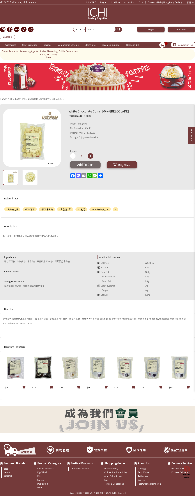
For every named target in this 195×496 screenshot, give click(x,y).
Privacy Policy (111, 468)
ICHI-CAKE (90, 2)
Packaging (42, 483)
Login (103, 2)
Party (39, 487)
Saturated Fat (106, 276)
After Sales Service (113, 476)
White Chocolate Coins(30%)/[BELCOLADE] (43, 98)
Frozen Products (10, 51)
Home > (4, 98)
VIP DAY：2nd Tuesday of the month (18, 2)
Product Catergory (49, 463)
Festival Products (82, 463)
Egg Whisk (42, 472)
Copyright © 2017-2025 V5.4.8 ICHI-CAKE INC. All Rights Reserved (97, 493)
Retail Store (143, 472)
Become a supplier (111, 44)
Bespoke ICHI (133, 44)
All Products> (14, 98)
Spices (40, 479)
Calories (103, 262)
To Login (74, 137)
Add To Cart (85, 164)
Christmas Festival (80, 468)
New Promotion (29, 44)
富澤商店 (8, 476)
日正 (6, 468)
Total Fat (103, 271)
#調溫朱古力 (47, 209)
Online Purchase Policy (115, 472)
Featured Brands (14, 463)
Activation (129, 2)
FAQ (106, 479)
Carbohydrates (106, 285)
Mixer (40, 476)
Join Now (115, 2)
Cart (141, 2)
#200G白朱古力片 (100, 209)
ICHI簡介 (142, 468)
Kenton (7, 472)
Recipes (47, 44)
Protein (103, 267)
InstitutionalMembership (149, 483)
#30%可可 (30, 209)
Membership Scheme (68, 44)
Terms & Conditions (114, 483)
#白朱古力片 (12, 209)
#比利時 (81, 209)
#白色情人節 (65, 209)
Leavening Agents (29, 51)
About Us (143, 463)
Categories (10, 44)
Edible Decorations (68, 51)
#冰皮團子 (7, 37)
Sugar (103, 290)
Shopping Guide (114, 463)
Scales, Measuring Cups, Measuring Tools (49, 54)
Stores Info (90, 44)
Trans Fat (104, 281)
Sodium (103, 294)
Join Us (141, 479)
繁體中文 (190, 2)
